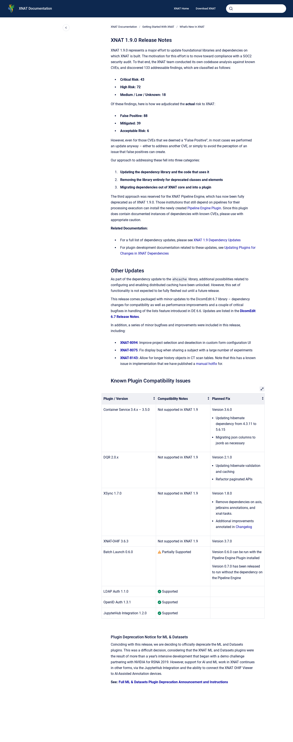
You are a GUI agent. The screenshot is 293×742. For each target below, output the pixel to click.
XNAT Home (181, 8)
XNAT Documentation (35, 8)
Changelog (244, 527)
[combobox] (256, 9)
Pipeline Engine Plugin (204, 208)
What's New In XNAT (192, 26)
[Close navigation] (66, 27)
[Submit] (231, 8)
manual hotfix (206, 364)
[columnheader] (129, 398)
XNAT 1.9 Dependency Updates (217, 240)
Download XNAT (206, 8)
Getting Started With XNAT (158, 26)
